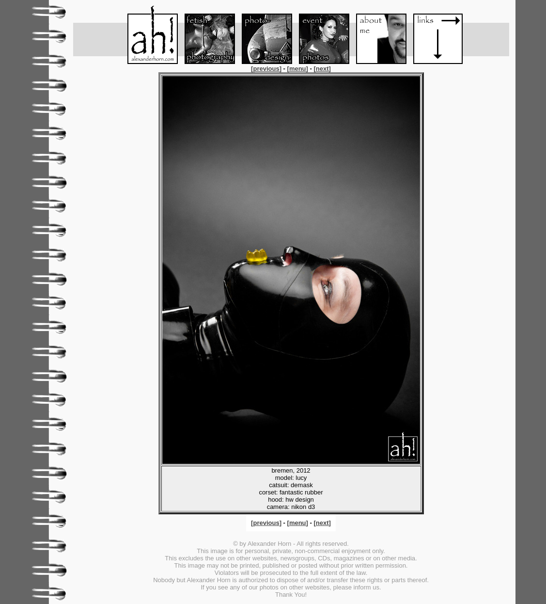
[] (267, 68)
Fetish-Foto (205, 35)
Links (434, 35)
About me (377, 35)
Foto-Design (262, 35)
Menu (148, 35)
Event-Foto (319, 35)
